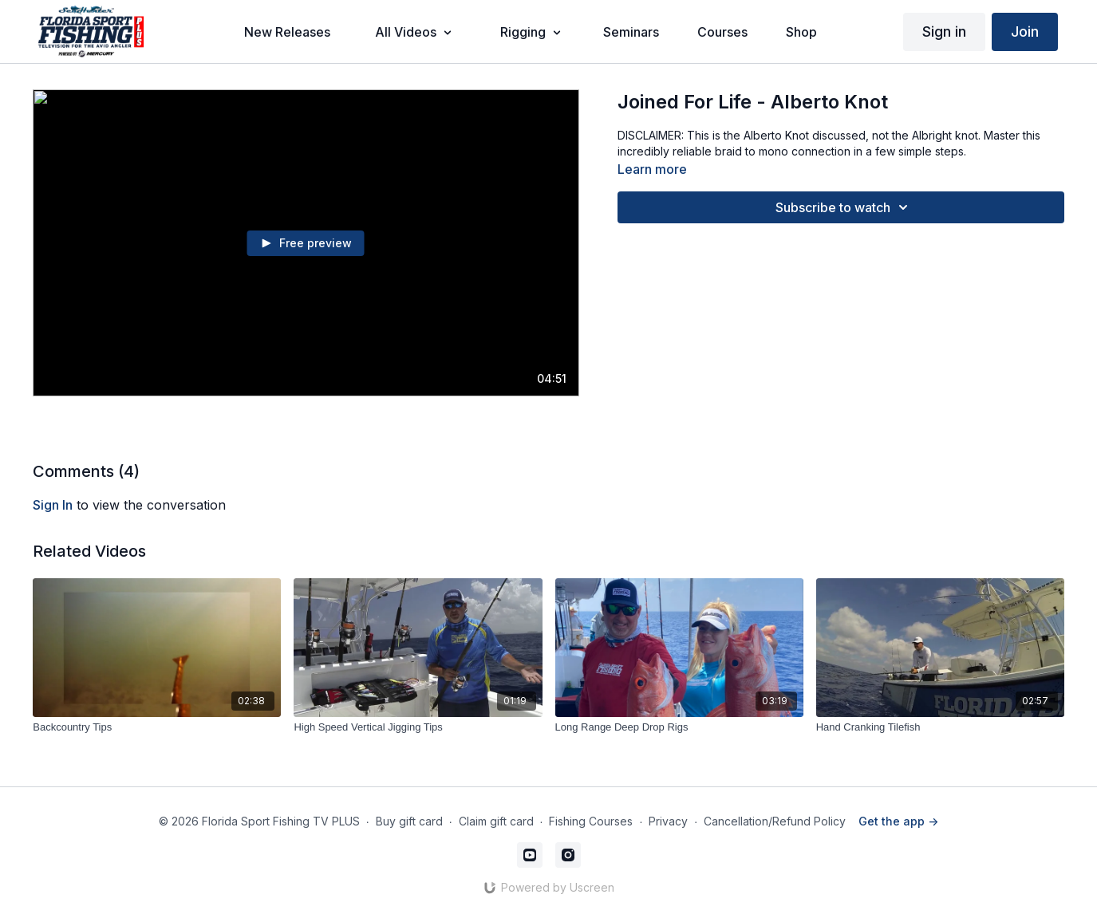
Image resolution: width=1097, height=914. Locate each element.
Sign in (944, 31)
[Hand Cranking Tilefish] (940, 727)
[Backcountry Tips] (157, 727)
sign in (53, 505)
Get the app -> (898, 821)
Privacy (668, 821)
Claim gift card (496, 821)
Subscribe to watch (844, 207)
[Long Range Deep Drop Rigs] (679, 727)
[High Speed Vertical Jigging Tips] (418, 727)
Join (1025, 31)
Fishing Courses (591, 821)
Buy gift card (409, 821)
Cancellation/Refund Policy (775, 821)
